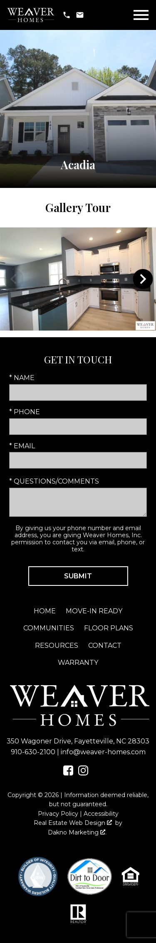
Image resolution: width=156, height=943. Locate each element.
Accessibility (101, 813)
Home (45, 611)
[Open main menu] (141, 15)
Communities (48, 628)
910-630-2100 (33, 752)
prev (13, 279)
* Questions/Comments (54, 481)
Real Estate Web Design (73, 823)
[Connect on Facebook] (68, 773)
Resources (56, 645)
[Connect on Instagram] (83, 773)
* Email (22, 446)
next (143, 279)
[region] (78, 279)
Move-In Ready (94, 611)
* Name (22, 378)
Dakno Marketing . (77, 832)
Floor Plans (108, 628)
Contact (104, 645)
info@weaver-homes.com (103, 752)
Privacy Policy (58, 813)
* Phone (24, 412)
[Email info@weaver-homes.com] (80, 15)
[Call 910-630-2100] (66, 15)
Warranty (78, 663)
